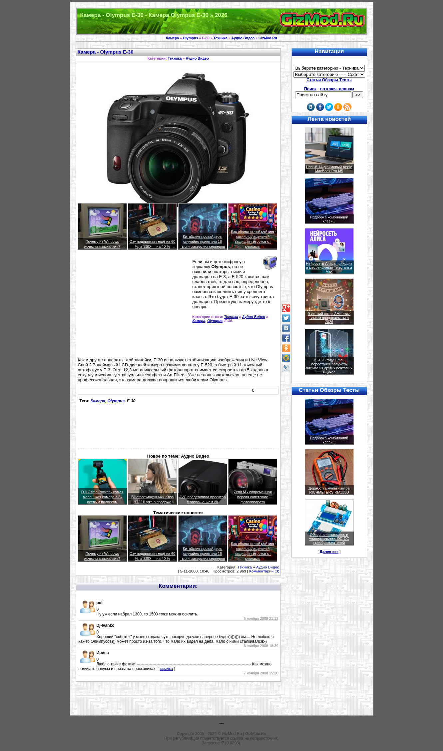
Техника (220, 38)
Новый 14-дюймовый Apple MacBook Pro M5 (329, 169)
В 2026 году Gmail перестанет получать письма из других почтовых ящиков (329, 366)
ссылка (166, 668)
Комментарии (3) (264, 571)
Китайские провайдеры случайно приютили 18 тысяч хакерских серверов (202, 241)
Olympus (190, 38)
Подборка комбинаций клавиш (329, 219)
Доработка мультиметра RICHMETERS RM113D (328, 490)
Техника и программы (222, 21)
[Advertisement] (134, 306)
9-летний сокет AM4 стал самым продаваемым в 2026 (329, 318)
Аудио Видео (243, 38)
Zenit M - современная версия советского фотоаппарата (253, 497)
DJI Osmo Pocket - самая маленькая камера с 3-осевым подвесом (102, 497)
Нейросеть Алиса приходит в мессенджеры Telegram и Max (329, 267)
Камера (172, 38)
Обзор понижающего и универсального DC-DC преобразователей (329, 539)
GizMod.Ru (267, 38)
